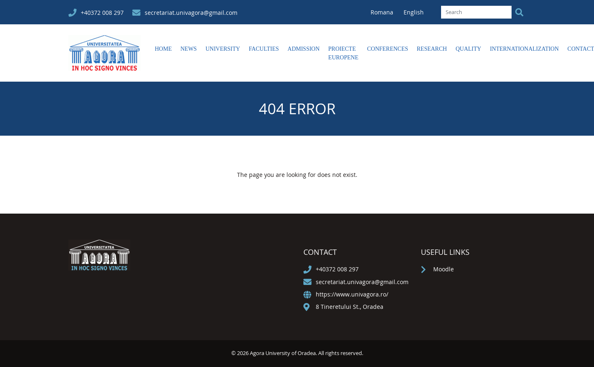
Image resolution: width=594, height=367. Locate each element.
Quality (468, 49)
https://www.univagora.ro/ (352, 294)
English (414, 12)
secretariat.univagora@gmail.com (191, 12)
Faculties (264, 49)
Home (163, 49)
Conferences (387, 49)
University (222, 49)
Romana (383, 12)
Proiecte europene (343, 53)
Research (432, 49)
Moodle (443, 269)
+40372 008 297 (102, 12)
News (189, 49)
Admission (304, 49)
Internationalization (524, 49)
